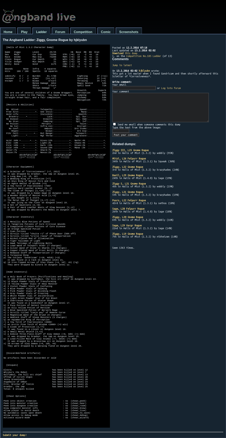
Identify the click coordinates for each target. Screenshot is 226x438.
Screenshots (128, 32)
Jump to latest (122, 65)
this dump (124, 53)
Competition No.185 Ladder (143, 56)
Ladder (41, 32)
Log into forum (171, 88)
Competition (83, 32)
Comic (106, 32)
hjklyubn (144, 70)
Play (24, 32)
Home (8, 32)
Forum (60, 32)
